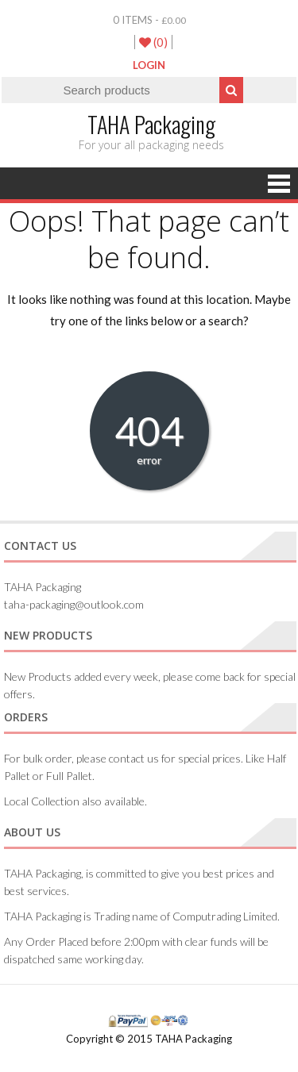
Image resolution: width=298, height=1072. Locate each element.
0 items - (149, 19)
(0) (153, 42)
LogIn (149, 65)
